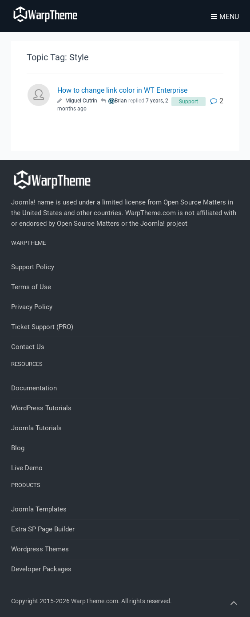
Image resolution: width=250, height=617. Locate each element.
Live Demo (27, 468)
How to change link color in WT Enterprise (122, 90)
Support (188, 101)
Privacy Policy (31, 307)
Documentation (34, 388)
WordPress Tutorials (41, 408)
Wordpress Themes (40, 549)
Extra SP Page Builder (43, 529)
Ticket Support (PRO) (42, 327)
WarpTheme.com (94, 601)
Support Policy (32, 267)
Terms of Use (31, 287)
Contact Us (27, 347)
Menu (225, 16)
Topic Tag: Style (58, 57)
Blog (17, 448)
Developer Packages (41, 569)
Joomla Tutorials (36, 428)
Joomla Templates (39, 509)
